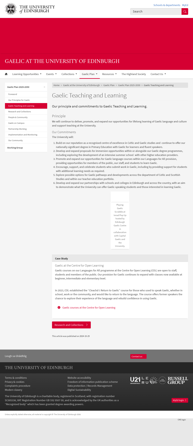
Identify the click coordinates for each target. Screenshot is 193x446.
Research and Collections (19, 111)
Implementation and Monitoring (22, 134)
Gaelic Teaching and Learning (21, 105)
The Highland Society (134, 74)
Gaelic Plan (109, 85)
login (183, 444)
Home (57, 85)
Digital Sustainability (79, 414)
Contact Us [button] (157, 74)
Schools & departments (166, 5)
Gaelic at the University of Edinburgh (81, 85)
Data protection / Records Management (90, 410)
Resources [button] (108, 74)
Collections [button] (68, 74)
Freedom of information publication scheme (93, 406)
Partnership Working (17, 129)
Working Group (15, 147)
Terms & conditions (16, 402)
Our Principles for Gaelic (19, 100)
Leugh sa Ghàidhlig (16, 380)
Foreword (12, 94)
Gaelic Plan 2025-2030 (18, 87)
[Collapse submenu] (44, 87)
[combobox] (156, 11)
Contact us (138, 381)
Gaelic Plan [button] (88, 74)
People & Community (18, 117)
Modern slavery (13, 414)
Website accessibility (79, 402)
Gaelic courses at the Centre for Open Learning (86, 332)
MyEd (185, 5)
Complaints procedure (17, 410)
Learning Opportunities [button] (25, 74)
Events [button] (50, 74)
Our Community (15, 140)
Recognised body (15, 429)
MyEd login (180, 425)
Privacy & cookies (14, 406)
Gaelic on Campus (16, 123)
